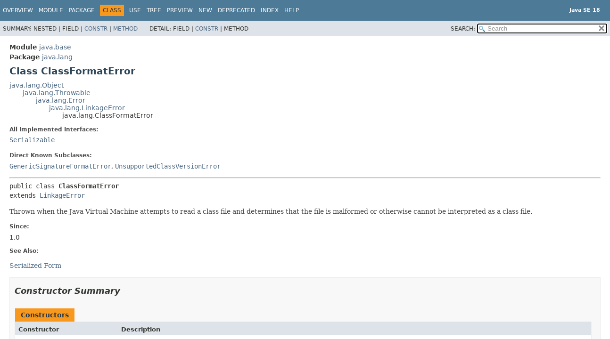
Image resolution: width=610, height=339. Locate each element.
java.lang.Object (36, 85)
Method (125, 28)
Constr (95, 28)
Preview (180, 10)
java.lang (57, 57)
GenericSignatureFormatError (60, 166)
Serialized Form (35, 265)
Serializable (32, 140)
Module (51, 10)
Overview (18, 10)
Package (82, 10)
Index (270, 10)
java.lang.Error (60, 100)
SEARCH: (463, 28)
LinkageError (62, 195)
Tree (154, 10)
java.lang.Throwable (57, 93)
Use (135, 10)
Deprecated (236, 10)
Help (291, 10)
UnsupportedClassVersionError (168, 166)
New (205, 10)
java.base (55, 47)
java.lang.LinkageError (87, 108)
